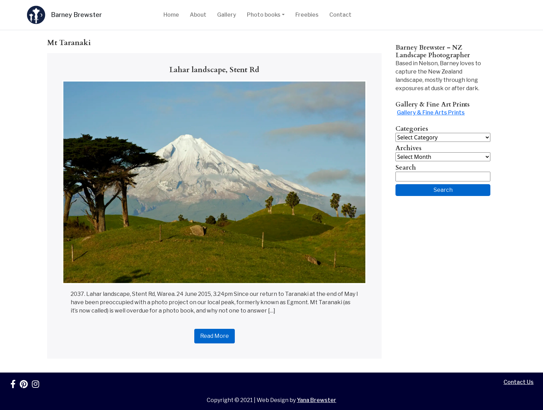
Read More (214, 336)
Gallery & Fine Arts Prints (431, 112)
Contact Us (519, 382)
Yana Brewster (316, 400)
